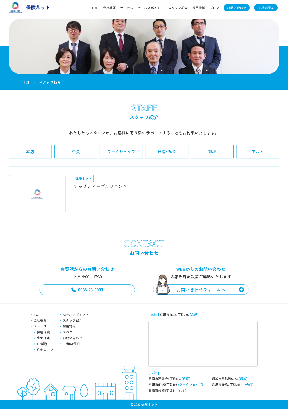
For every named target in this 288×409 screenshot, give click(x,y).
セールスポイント (151, 7)
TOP (94, 7)
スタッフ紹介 (178, 7)
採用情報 (198, 7)
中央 (76, 151)
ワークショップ (121, 151)
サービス (126, 7)
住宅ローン (45, 349)
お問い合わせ (236, 7)
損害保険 (43, 331)
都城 (212, 151)
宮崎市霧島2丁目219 (226, 384)
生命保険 (43, 337)
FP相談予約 (265, 7)
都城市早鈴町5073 (225, 378)
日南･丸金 (167, 151)
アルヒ (258, 151)
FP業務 (42, 343)
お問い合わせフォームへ (200, 289)
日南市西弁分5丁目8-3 (164, 378)
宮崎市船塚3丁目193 (162, 384)
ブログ (214, 7)
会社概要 (109, 7)
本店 (30, 151)
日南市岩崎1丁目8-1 (162, 390)
